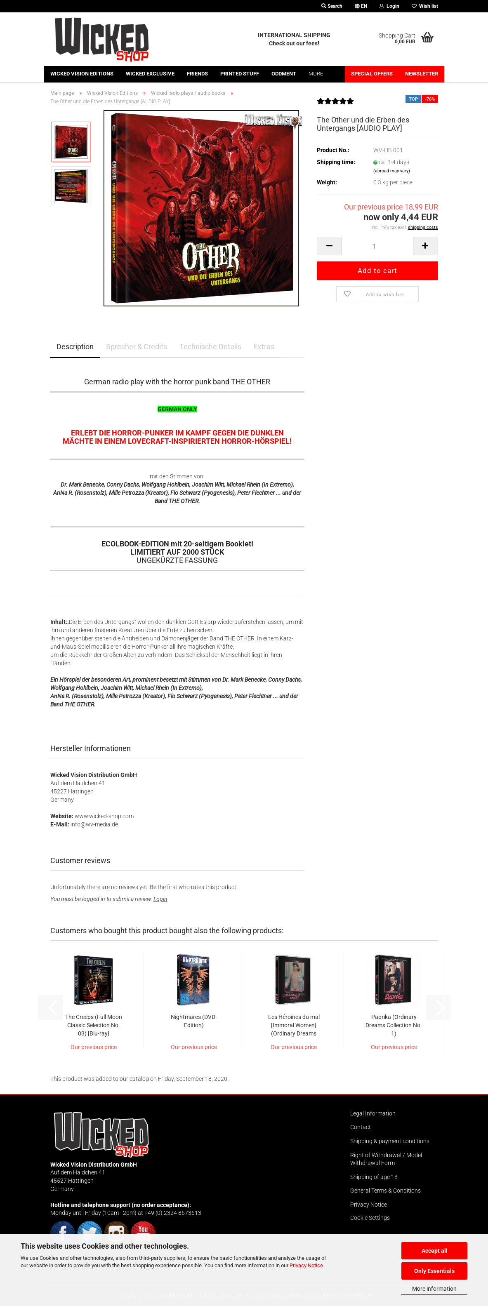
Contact (360, 1127)
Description (75, 346)
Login (160, 899)
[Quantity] (377, 246)
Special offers (372, 74)
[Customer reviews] (335, 104)
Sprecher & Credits (136, 346)
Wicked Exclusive (150, 74)
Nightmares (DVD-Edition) (194, 1021)
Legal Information (373, 1113)
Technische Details (210, 346)
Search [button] (331, 6)
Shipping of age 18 (374, 1177)
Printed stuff (239, 74)
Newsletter (421, 74)
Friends (197, 74)
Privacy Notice (306, 1265)
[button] (361, 6)
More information (434, 1288)
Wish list (425, 6)
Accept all (435, 1250)
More (316, 74)
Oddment (283, 74)
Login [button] (389, 6)
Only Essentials (434, 1271)
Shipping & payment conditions (389, 1141)
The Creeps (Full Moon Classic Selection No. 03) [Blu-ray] (93, 1025)
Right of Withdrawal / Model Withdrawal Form (386, 1159)
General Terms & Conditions (385, 1190)
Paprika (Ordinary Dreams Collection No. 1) (393, 1025)
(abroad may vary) (391, 171)
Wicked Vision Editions (81, 74)
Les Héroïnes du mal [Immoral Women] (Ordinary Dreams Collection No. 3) (294, 1026)
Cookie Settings (370, 1217)
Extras (264, 346)
